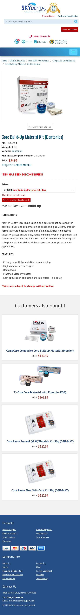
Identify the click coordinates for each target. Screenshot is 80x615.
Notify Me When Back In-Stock (16, 200)
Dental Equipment (44, 529)
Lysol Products (8, 537)
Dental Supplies (9, 529)
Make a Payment (69, 29)
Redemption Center (68, 16)
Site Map (40, 574)
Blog (38, 567)
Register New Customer (12, 574)
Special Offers (42, 537)
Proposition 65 (8, 578)
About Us (6, 563)
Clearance (6, 541)
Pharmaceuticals (9, 533)
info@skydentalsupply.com (21, 600)
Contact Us (40, 563)
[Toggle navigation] (73, 52)
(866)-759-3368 (40, 36)
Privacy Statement (44, 571)
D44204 (25, 189)
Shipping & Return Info (12, 571)
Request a (16, 165)
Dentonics (16, 151)
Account (27, 42)
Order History (40, 42)
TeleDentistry (42, 578)
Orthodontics (41, 533)
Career (5, 567)
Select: (5, 184)
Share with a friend (40, 126)
